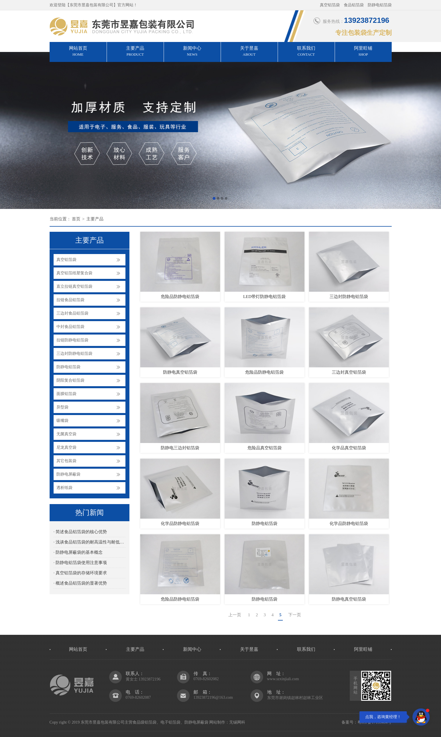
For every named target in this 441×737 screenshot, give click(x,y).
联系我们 (306, 52)
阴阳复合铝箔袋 (70, 380)
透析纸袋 (64, 488)
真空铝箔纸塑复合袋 (74, 273)
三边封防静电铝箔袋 (74, 353)
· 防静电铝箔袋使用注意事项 (80, 562)
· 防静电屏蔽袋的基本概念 (78, 552)
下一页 (294, 615)
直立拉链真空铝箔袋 (74, 286)
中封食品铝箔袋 (70, 327)
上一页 (234, 615)
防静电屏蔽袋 (68, 474)
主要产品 (135, 52)
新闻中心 (192, 52)
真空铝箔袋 (66, 259)
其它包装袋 (66, 461)
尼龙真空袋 (66, 447)
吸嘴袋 (62, 420)
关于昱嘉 (249, 52)
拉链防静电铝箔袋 (72, 340)
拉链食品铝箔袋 (70, 300)
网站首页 (78, 52)
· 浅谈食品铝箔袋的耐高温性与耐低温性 (89, 542)
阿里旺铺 (363, 52)
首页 (76, 219)
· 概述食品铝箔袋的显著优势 (80, 583)
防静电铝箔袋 (68, 367)
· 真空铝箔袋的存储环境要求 (80, 573)
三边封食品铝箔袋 (72, 313)
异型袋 (62, 407)
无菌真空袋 (66, 434)
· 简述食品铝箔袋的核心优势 (80, 531)
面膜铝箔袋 (66, 394)
